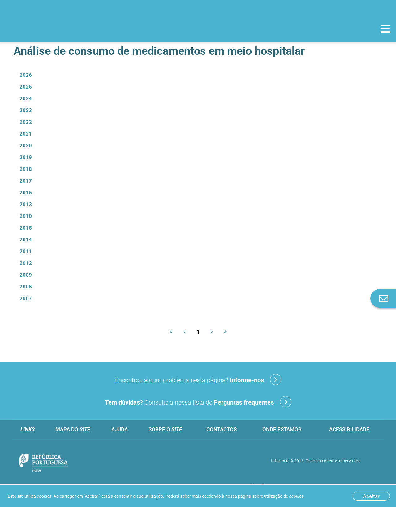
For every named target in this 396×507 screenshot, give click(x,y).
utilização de (283, 496)
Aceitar (371, 496)
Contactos (221, 429)
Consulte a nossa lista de (198, 401)
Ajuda (119, 429)
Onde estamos (281, 429)
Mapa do (72, 429)
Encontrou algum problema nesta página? (198, 379)
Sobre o (165, 429)
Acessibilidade (349, 429)
